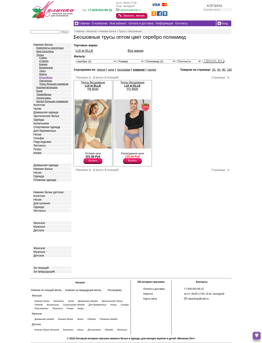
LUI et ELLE (84, 50)
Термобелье (44, 94)
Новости (148, 293)
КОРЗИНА (214, 6)
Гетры (37, 149)
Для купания (42, 203)
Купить (93, 160)
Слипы (43, 57)
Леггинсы (40, 145)
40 (218, 69)
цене (111, 69)
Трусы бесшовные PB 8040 (93, 86)
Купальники (41, 123)
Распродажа (115, 290)
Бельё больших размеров (52, 101)
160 (229, 69)
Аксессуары (43, 97)
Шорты (43, 74)
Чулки (37, 108)
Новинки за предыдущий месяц (83, 290)
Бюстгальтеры (45, 51)
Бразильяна (46, 67)
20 (213, 69)
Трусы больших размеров (54, 84)
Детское (39, 185)
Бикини (43, 64)
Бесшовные (46, 77)
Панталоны (45, 80)
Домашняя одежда (46, 112)
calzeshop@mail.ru (130, 10)
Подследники (42, 141)
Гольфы (39, 138)
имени (101, 69)
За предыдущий (44, 271)
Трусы (40, 54)
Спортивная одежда (47, 127)
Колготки (39, 105)
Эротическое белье (46, 116)
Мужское (39, 226)
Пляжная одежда (45, 180)
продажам (123, 69)
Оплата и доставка (154, 288)
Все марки (135, 50)
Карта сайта (150, 298)
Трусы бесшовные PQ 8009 (132, 86)
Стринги (44, 61)
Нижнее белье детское (49, 192)
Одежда (39, 119)
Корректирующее (47, 87)
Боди (39, 90)
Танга (42, 70)
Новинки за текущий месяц (46, 290)
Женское (39, 223)
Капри (38, 152)
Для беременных (45, 130)
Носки (38, 134)
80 (223, 69)
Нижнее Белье (43, 44)
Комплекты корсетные (50, 47)
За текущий (41, 267)
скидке (151, 69)
